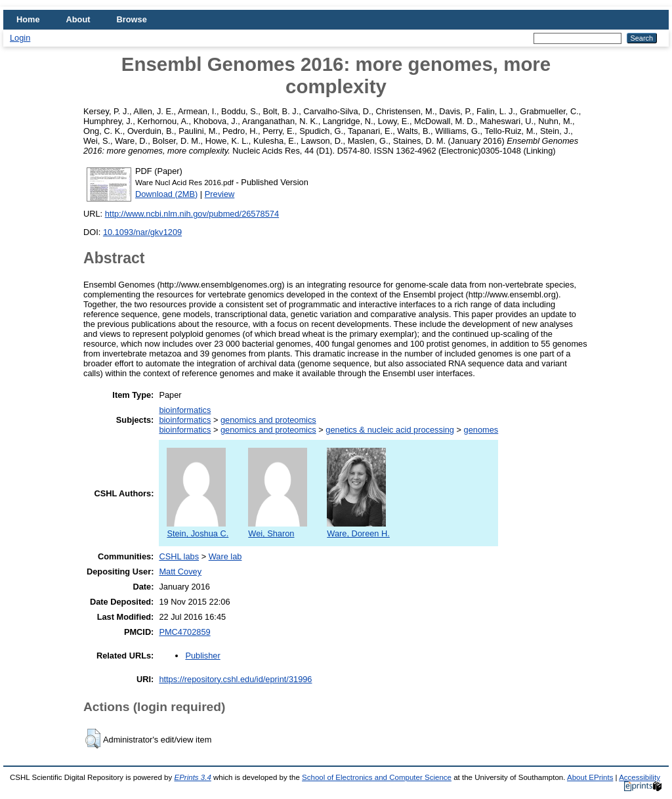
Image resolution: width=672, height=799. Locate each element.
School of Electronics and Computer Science (377, 777)
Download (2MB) (166, 194)
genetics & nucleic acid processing (390, 430)
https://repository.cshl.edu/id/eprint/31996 (235, 679)
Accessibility (639, 777)
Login (20, 38)
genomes (481, 430)
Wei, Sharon (277, 528)
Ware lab (225, 556)
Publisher (202, 655)
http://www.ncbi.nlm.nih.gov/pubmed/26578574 (192, 214)
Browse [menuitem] (132, 19)
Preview (220, 194)
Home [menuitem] (28, 19)
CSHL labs (179, 556)
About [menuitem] (78, 19)
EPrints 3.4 (192, 777)
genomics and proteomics (268, 420)
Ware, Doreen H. (358, 528)
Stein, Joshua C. (197, 528)
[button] (92, 738)
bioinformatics (185, 410)
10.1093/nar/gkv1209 (142, 232)
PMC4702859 (184, 632)
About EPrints (590, 777)
